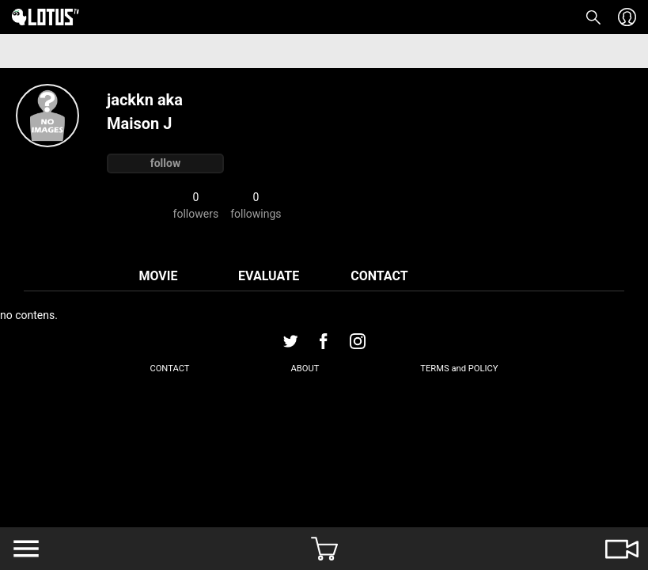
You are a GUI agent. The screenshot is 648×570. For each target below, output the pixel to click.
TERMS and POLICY (459, 368)
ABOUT (304, 368)
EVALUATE (268, 275)
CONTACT (379, 275)
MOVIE (157, 275)
